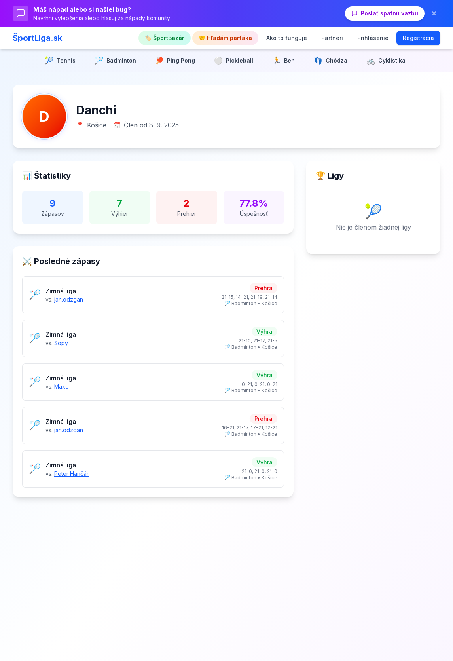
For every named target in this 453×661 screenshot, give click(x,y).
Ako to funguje (286, 37)
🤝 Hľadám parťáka (225, 37)
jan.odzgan (68, 299)
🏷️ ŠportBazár (164, 37)
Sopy (61, 343)
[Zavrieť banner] (434, 13)
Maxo (61, 386)
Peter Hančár (71, 473)
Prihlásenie (373, 37)
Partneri (332, 37)
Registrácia (418, 37)
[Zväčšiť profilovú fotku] (44, 116)
